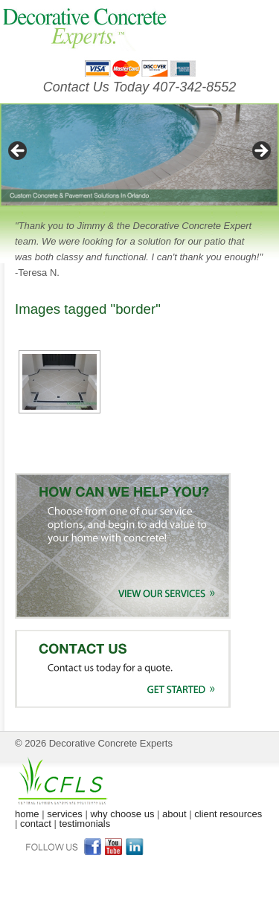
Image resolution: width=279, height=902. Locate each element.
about (174, 813)
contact (35, 823)
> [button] (260, 152)
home (27, 813)
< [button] (18, 152)
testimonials (85, 823)
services (65, 813)
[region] (139, 155)
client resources (228, 813)
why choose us (122, 813)
